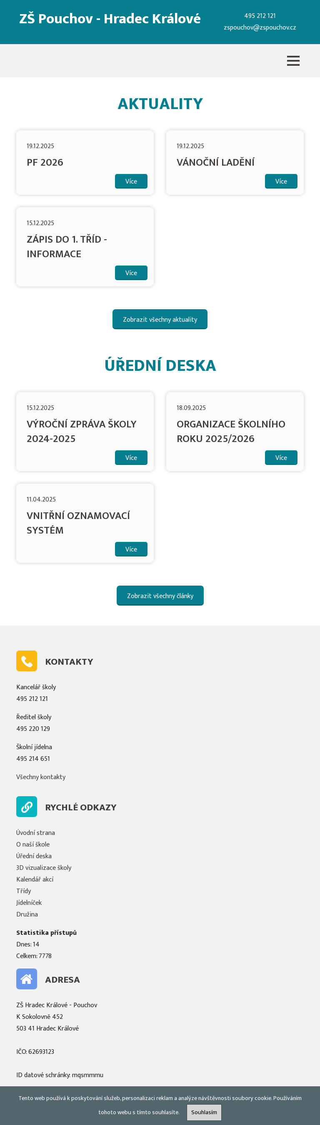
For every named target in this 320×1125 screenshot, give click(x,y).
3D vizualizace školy (43, 868)
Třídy (23, 891)
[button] (293, 61)
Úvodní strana (35, 833)
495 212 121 (260, 16)
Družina (27, 914)
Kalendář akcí (34, 879)
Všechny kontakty (40, 777)
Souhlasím (204, 1113)
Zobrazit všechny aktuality (160, 319)
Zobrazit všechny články (160, 596)
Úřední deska (34, 856)
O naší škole (33, 844)
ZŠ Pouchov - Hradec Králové (110, 19)
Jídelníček (29, 903)
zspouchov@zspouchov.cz (260, 27)
